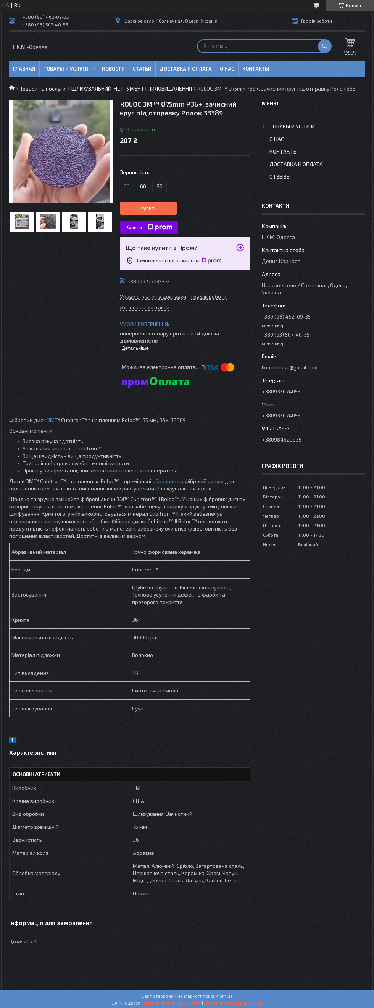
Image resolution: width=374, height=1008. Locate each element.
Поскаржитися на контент (172, 1002)
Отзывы (280, 176)
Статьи (142, 69)
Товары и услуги (66, 69)
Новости (113, 69)
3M (51, 420)
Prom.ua (224, 995)
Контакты (255, 69)
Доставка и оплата (186, 69)
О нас (227, 69)
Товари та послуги (43, 88)
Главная (24, 69)
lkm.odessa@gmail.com (290, 367)
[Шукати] (325, 46)
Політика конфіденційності (233, 1002)
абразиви (164, 481)
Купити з (149, 227)
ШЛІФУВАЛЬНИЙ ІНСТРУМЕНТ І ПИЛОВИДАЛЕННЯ (131, 88)
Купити (148, 208)
